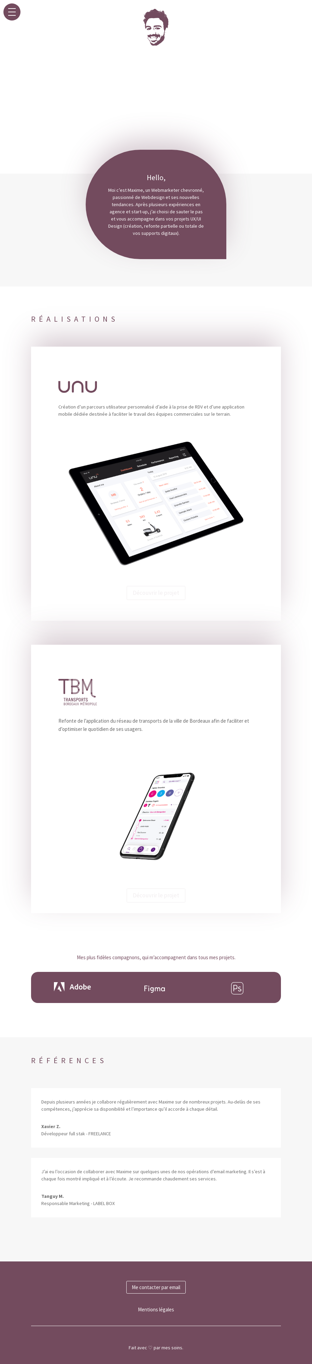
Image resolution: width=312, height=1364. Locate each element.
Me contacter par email (156, 1287)
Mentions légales (156, 1309)
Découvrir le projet (156, 593)
